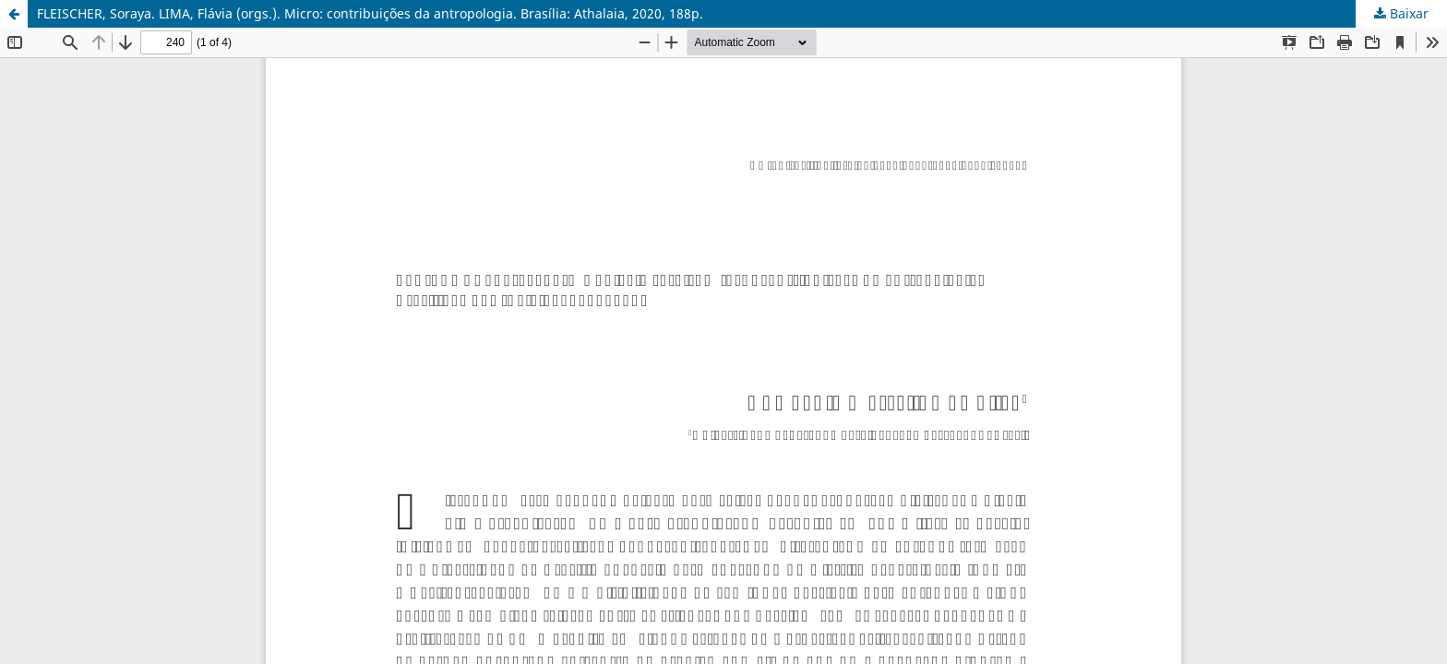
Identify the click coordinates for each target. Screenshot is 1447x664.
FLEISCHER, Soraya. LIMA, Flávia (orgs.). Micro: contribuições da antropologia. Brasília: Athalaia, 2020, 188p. (370, 13)
